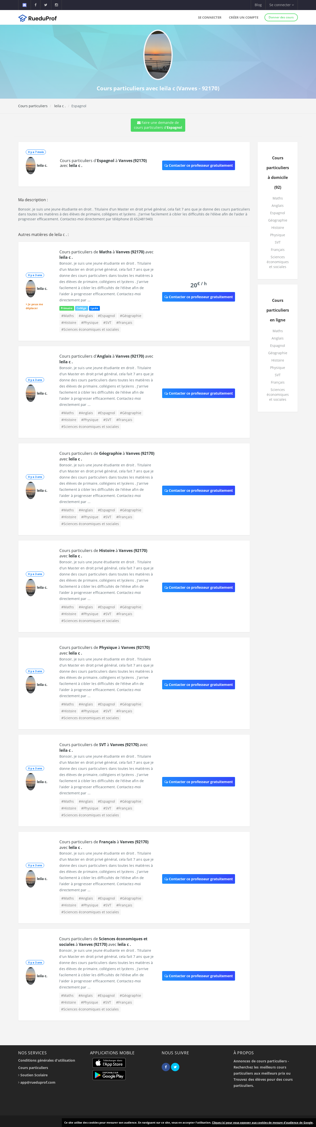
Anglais (278, 205)
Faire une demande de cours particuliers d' (158, 125)
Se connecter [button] (281, 4)
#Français (124, 322)
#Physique (89, 322)
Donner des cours (281, 17)
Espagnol (277, 213)
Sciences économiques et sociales (278, 262)
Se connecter (210, 17)
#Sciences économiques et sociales (90, 329)
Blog (258, 4)
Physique (277, 235)
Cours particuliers (33, 106)
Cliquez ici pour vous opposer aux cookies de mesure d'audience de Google (262, 1122)
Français (278, 249)
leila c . (59, 106)
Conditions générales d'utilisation (46, 1060)
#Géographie (130, 315)
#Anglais (86, 315)
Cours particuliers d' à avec (103, 163)
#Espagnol (106, 315)
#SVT (107, 322)
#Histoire (68, 322)
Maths (278, 198)
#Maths (67, 315)
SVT (278, 242)
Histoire (277, 227)
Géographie (277, 220)
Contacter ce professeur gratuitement (198, 165)
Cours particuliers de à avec (103, 941)
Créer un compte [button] (243, 17)
